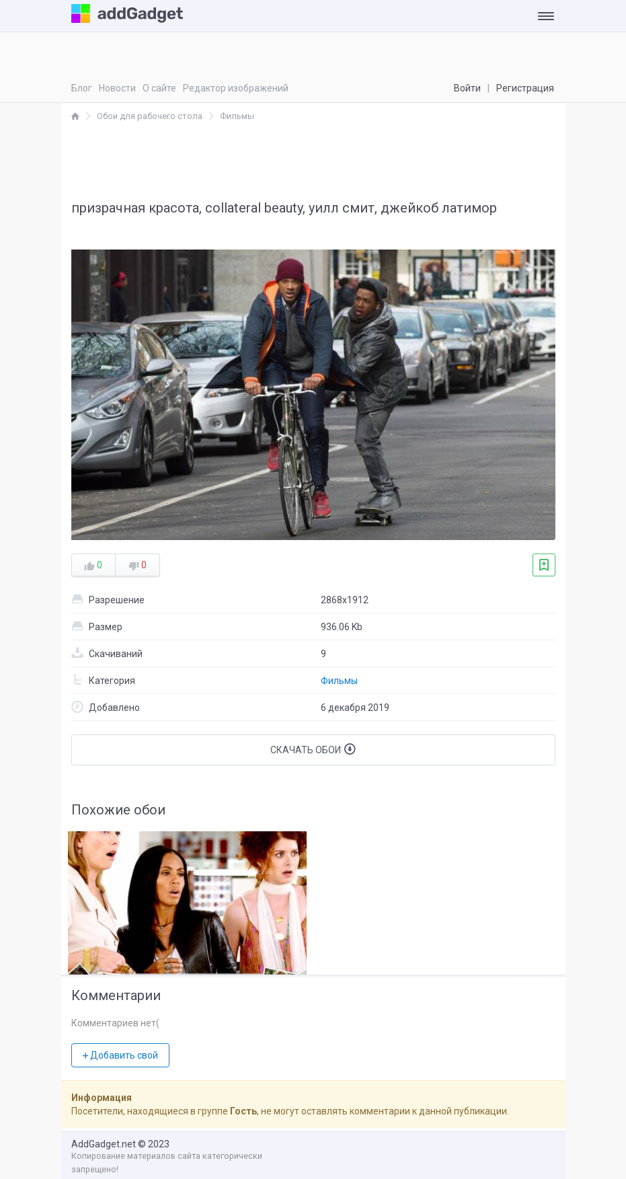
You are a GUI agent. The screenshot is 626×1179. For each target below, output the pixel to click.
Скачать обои (313, 749)
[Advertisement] (313, 160)
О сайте (159, 88)
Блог (81, 88)
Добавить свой (120, 1055)
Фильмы (339, 680)
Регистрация (525, 88)
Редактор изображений (235, 88)
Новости (117, 88)
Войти (467, 88)
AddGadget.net (103, 1144)
